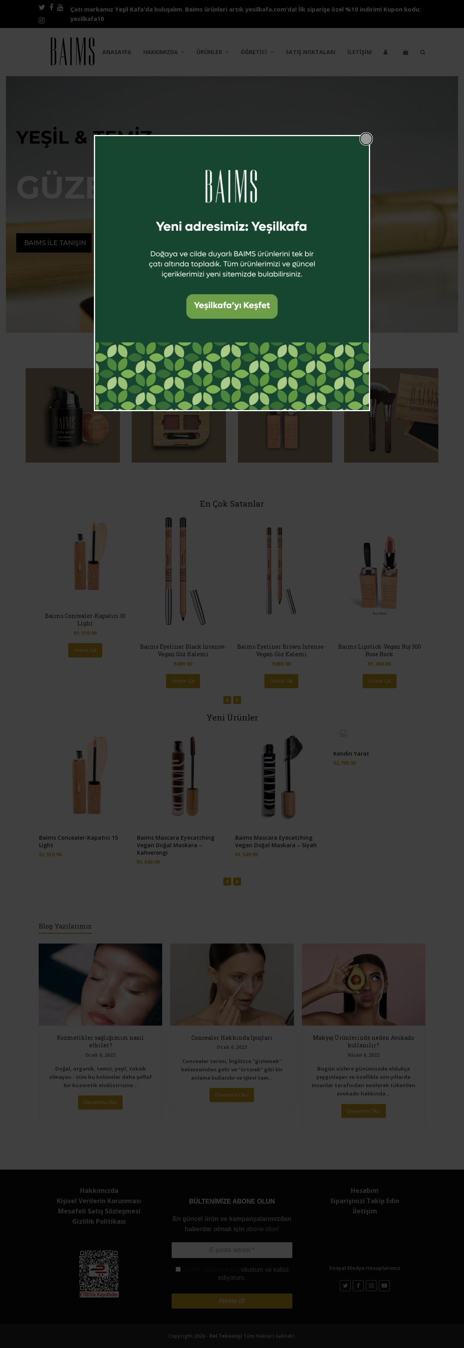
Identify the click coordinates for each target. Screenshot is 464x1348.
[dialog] (232, 273)
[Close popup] (366, 139)
